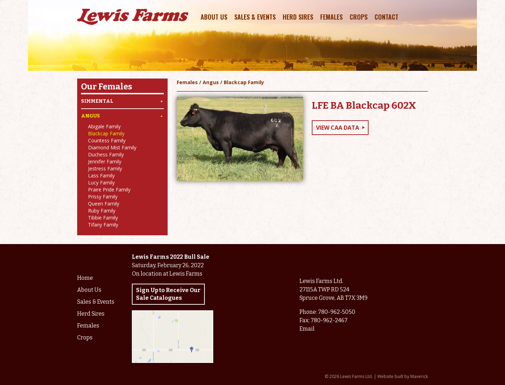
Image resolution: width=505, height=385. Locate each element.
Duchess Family (106, 154)
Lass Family (101, 175)
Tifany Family (103, 224)
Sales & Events (255, 16)
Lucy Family (101, 182)
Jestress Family (105, 168)
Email (307, 328)
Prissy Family (102, 196)
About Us (214, 16)
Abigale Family (104, 126)
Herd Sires (298, 16)
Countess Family (107, 140)
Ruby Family (101, 210)
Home (85, 278)
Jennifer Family (104, 161)
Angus (122, 116)
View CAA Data (337, 127)
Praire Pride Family (109, 189)
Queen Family (103, 203)
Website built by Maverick (402, 376)
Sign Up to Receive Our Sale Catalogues (168, 294)
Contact (386, 16)
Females (331, 16)
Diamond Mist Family (112, 147)
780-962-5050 (336, 312)
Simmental (122, 101)
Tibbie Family (103, 217)
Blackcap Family (106, 133)
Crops (359, 16)
